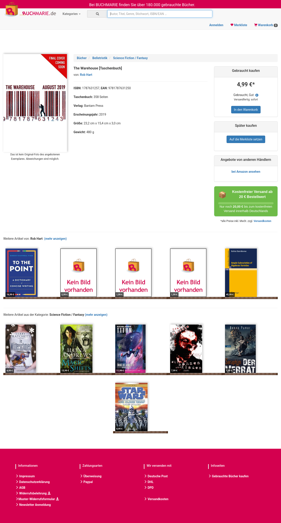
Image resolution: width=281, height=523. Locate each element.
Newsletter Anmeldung (33, 505)
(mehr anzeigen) (55, 238)
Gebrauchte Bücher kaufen (228, 476)
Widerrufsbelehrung (32, 493)
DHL (148, 482)
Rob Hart (86, 74)
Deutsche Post (156, 476)
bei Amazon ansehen (245, 171)
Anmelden (216, 25)
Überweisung (91, 476)
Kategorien (72, 14)
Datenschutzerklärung (32, 482)
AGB (20, 487)
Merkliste (238, 25)
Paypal (86, 482)
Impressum (25, 476)
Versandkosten (262, 221)
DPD (149, 487)
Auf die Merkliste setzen (245, 139)
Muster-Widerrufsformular (37, 499)
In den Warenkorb (246, 109)
